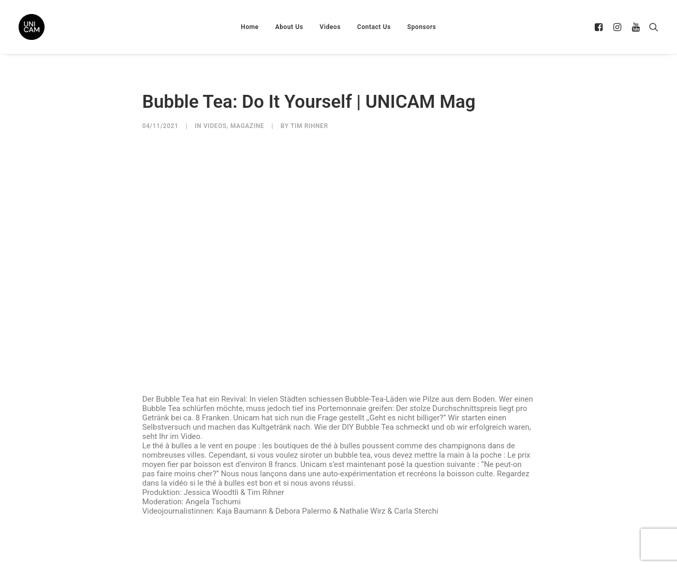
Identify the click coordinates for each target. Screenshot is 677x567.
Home (250, 27)
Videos (330, 27)
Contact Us (374, 27)
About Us (289, 27)
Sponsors (421, 27)
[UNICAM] (57, 27)
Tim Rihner (309, 126)
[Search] (651, 27)
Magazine (247, 126)
